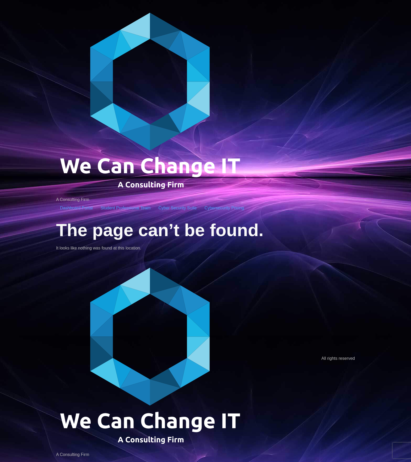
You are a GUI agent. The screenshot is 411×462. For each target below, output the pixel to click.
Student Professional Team (126, 208)
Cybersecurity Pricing (224, 208)
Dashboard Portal (76, 208)
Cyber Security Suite (177, 208)
